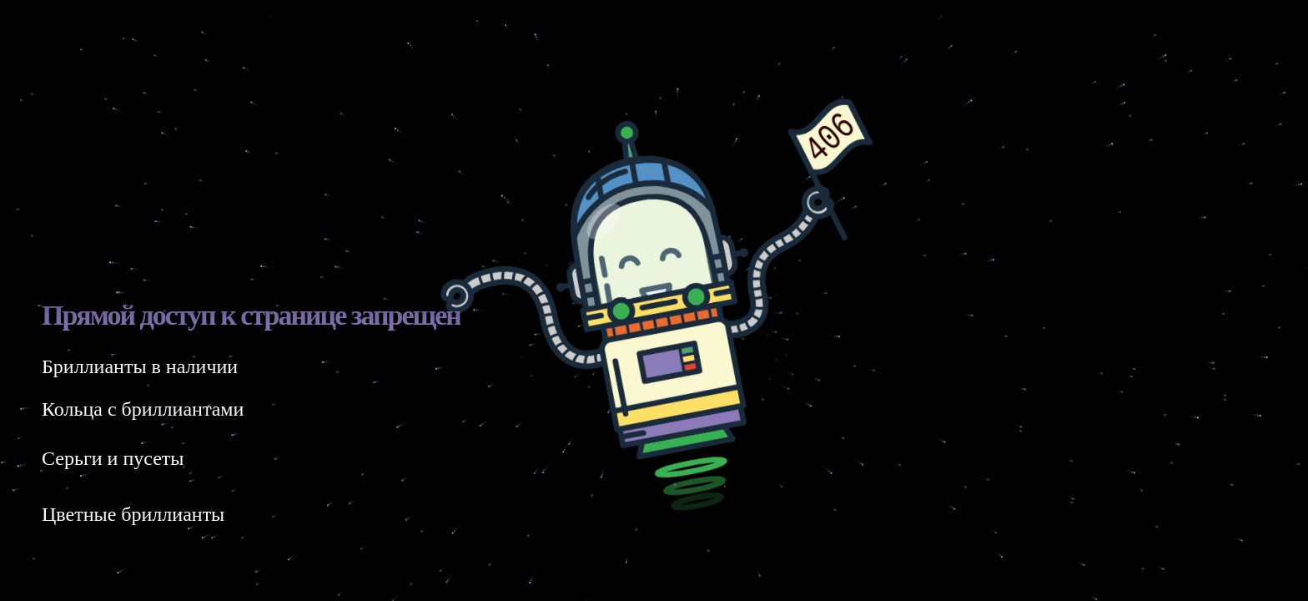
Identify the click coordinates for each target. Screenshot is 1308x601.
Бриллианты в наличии (140, 366)
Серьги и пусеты (113, 458)
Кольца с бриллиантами (143, 409)
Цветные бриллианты (133, 514)
